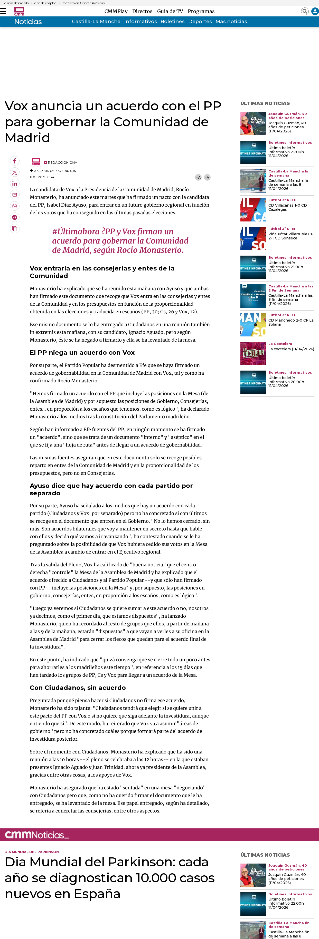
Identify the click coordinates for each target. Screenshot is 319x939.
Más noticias (231, 21)
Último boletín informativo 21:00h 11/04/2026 (285, 267)
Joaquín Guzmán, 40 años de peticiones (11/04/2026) (287, 127)
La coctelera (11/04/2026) (291, 349)
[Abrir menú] (3, 11)
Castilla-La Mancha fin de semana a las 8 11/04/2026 (288, 185)
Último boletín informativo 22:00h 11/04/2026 (286, 152)
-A (207, 177)
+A (198, 177)
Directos (143, 11)
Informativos (140, 21)
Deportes (200, 21)
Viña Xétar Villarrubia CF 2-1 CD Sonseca (290, 236)
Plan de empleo (44, 3)
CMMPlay (117, 11)
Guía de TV (171, 11)
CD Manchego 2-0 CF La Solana (291, 322)
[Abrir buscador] (305, 11)
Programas (201, 11)
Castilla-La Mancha (96, 21)
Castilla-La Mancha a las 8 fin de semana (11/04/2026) (290, 300)
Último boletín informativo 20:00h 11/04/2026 (286, 382)
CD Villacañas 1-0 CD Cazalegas (287, 208)
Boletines (173, 21)
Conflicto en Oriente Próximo (83, 3)
